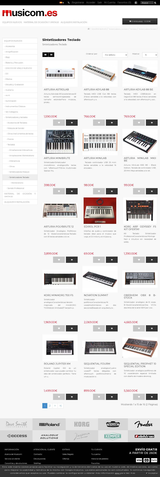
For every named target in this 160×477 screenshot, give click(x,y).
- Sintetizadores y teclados (16, 117)
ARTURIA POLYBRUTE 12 (59, 226)
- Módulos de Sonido (15, 128)
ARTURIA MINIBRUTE (57, 158)
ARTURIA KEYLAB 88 (96, 89)
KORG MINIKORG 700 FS (58, 295)
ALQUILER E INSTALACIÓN (74, 22)
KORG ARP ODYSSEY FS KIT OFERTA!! (140, 228)
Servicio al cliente (12, 459)
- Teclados (10, 144)
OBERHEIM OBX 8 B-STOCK (140, 296)
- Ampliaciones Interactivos (20, 150)
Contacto (38, 454)
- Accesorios (9, 46)
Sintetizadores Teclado (147, 29)
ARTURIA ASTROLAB (56, 89)
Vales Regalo (67, 454)
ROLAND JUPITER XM (57, 363)
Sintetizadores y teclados (118, 29)
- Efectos (8, 79)
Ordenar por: (92, 54)
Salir (100, 2)
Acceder (90, 2)
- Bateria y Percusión (13, 62)
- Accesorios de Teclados (16, 123)
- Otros (11, 166)
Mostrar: (136, 54)
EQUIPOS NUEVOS (12, 22)
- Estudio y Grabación (14, 84)
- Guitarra (8, 90)
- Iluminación (10, 101)
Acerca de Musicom (13, 454)
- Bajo (7, 57)
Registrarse (78, 2)
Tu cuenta (95, 454)
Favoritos (95, 463)
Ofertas (65, 459)
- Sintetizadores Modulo (18, 172)
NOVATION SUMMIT (96, 295)
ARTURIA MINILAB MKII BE (140, 159)
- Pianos (10, 139)
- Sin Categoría (11, 112)
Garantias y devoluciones (16, 463)
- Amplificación (11, 52)
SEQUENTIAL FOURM (97, 363)
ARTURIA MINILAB (95, 158)
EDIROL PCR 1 (92, 226)
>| (61, 405)
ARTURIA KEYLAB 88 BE (138, 89)
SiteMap (37, 463)
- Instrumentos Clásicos (14, 106)
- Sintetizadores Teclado (18, 177)
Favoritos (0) (124, 2)
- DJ (6, 73)
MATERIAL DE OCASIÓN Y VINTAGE (41, 22)
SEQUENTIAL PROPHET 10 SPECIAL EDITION (140, 365)
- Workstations (16, 183)
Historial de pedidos (99, 459)
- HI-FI (7, 95)
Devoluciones (39, 459)
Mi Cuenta (109, 2)
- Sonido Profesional (15, 188)
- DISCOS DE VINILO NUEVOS (18, 68)
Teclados (133, 29)
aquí (117, 473)
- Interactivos (14, 161)
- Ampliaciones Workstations (21, 155)
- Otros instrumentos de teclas (19, 133)
